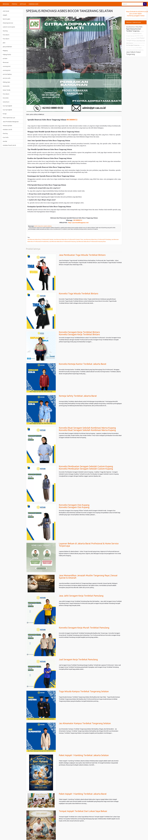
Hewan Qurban (7, 125)
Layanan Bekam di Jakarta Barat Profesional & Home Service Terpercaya (89, 544)
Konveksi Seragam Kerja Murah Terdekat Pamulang (84, 627)
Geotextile (6, 86)
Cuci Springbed (7, 106)
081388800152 (72, 120)
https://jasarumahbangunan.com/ (78, 222)
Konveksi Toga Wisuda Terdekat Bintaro (78, 293)
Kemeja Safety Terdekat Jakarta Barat (78, 396)
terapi (5, 113)
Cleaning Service (8, 23)
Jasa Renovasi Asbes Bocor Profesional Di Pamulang (97, 239)
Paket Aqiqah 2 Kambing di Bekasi (139, 43)
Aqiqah (5, 15)
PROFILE (14, 4)
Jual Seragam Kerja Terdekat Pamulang (78, 659)
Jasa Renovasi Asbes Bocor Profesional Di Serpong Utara (91, 241)
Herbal (5, 141)
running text (6, 66)
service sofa (6, 78)
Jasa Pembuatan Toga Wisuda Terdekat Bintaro (82, 255)
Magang (5, 50)
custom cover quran (9, 27)
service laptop (7, 74)
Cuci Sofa (5, 137)
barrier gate (6, 19)
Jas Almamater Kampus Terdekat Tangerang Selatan (85, 723)
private (5, 58)
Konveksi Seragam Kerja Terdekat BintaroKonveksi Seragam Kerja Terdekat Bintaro (79, 333)
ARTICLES (23, 4)
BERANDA (6, 4)
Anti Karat (6, 11)
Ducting (5, 31)
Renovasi (6, 62)
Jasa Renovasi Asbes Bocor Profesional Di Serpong (62, 241)
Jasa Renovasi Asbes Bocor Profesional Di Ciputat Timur (68, 239)
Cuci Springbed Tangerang (132, 45)
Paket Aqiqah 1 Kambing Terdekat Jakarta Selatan (84, 755)
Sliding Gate (6, 82)
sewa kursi (6, 102)
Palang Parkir (7, 54)
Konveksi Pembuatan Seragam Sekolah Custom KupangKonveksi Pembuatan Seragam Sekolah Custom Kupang (86, 467)
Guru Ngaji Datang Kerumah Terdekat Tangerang (134, 29)
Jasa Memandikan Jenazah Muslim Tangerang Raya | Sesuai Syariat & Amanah (88, 576)
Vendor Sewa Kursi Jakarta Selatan (43, 226)
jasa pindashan (7, 46)
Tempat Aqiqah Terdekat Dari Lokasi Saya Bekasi (83, 811)
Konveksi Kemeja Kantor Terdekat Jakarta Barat (82, 364)
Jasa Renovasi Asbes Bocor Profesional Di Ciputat (40, 239)
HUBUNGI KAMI (33, 4)
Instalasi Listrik (7, 129)
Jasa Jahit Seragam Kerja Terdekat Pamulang (81, 596)
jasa (4, 42)
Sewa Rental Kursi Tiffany (132, 26)
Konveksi (6, 98)
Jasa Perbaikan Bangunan (11, 121)
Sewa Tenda (6, 90)
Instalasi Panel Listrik (9, 145)
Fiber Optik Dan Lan (9, 117)
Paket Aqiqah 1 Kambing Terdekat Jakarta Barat (83, 794)
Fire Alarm (6, 35)
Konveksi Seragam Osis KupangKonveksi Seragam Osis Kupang (74, 506)
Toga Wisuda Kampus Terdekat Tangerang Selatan (84, 691)
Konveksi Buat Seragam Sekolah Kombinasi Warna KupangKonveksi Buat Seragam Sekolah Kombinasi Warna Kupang (87, 429)
